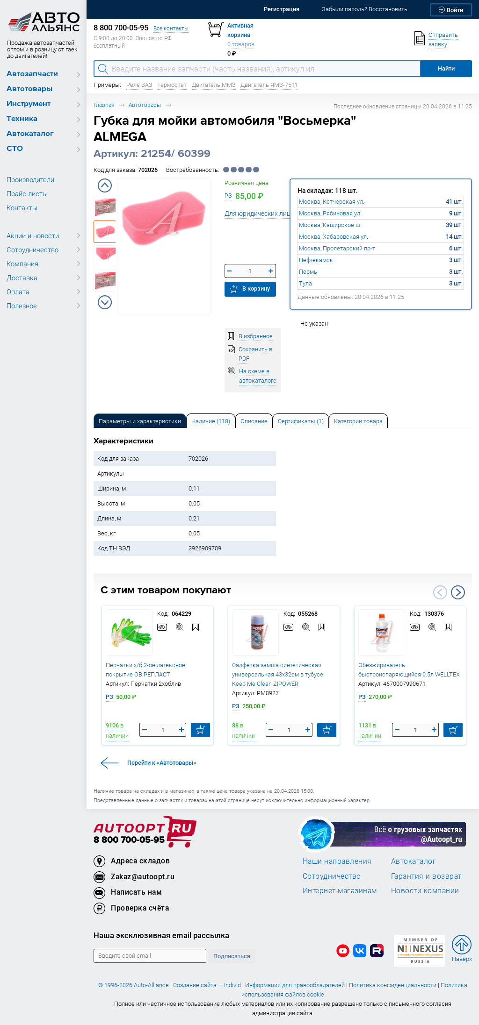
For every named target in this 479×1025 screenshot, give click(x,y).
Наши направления (337, 861)
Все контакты (171, 28)
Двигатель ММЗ (214, 85)
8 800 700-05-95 (129, 840)
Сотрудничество (32, 249)
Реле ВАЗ (139, 85)
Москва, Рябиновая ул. (330, 213)
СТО (15, 149)
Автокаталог (30, 134)
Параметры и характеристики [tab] (140, 421)
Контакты (22, 207)
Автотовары (29, 89)
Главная (104, 104)
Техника (22, 119)
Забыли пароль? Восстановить (364, 9)
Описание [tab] (254, 421)
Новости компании (425, 890)
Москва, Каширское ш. (330, 225)
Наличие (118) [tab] (210, 421)
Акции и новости (33, 235)
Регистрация (281, 9)
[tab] (140, 420)
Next (104, 302)
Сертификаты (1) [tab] (301, 421)
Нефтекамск (316, 260)
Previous (104, 185)
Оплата (18, 291)
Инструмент (29, 104)
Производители (30, 179)
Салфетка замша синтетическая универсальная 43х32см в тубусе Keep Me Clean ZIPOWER (277, 674)
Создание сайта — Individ (207, 985)
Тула (305, 283)
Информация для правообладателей (295, 985)
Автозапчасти (32, 74)
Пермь (308, 272)
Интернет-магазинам (340, 890)
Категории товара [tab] (358, 421)
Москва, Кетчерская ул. (331, 202)
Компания (22, 263)
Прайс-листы (27, 193)
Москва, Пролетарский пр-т (337, 248)
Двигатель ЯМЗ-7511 (269, 85)
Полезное (22, 305)
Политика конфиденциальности (392, 985)
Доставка (22, 277)
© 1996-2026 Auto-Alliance (133, 985)
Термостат (172, 85)
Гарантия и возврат (426, 876)
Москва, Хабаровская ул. (333, 237)
